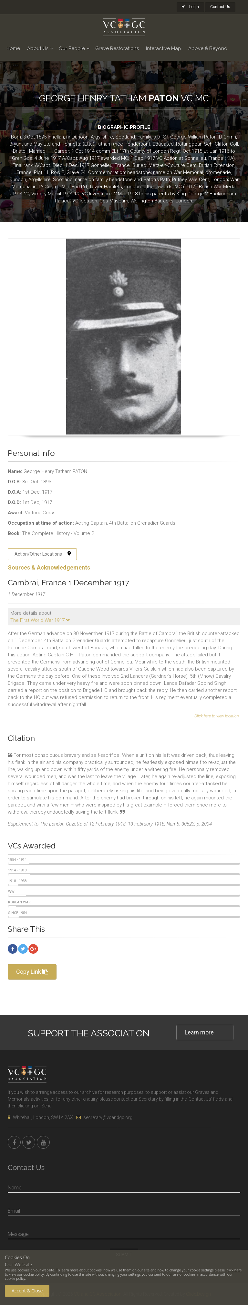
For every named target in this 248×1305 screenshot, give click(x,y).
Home (13, 48)
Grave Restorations (117, 48)
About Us (37, 48)
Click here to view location (216, 716)
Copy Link (32, 971)
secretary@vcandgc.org (104, 1117)
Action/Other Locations (43, 554)
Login (190, 7)
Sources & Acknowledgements (49, 567)
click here (234, 1270)
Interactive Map (163, 48)
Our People (72, 48)
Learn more (199, 1032)
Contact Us (220, 7)
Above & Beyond (207, 48)
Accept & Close (27, 1291)
